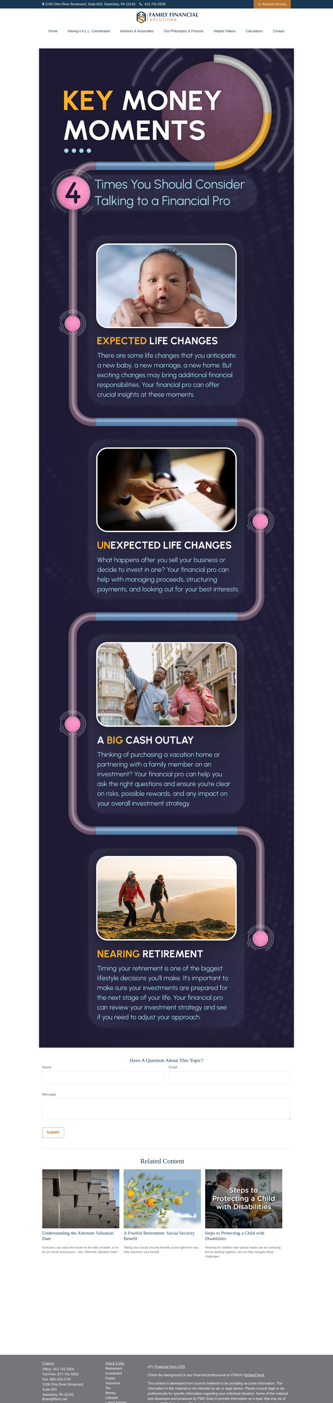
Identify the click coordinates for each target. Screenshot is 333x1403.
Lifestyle (112, 1398)
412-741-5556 (153, 4)
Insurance (113, 1383)
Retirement (114, 1368)
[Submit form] (53, 1132)
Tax (108, 1388)
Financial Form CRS (169, 1367)
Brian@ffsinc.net (54, 1399)
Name (46, 1067)
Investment (114, 1373)
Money (111, 1393)
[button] (53, 31)
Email (173, 1067)
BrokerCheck (254, 1375)
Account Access (272, 4)
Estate (110, 1378)
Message (49, 1094)
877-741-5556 (68, 1374)
